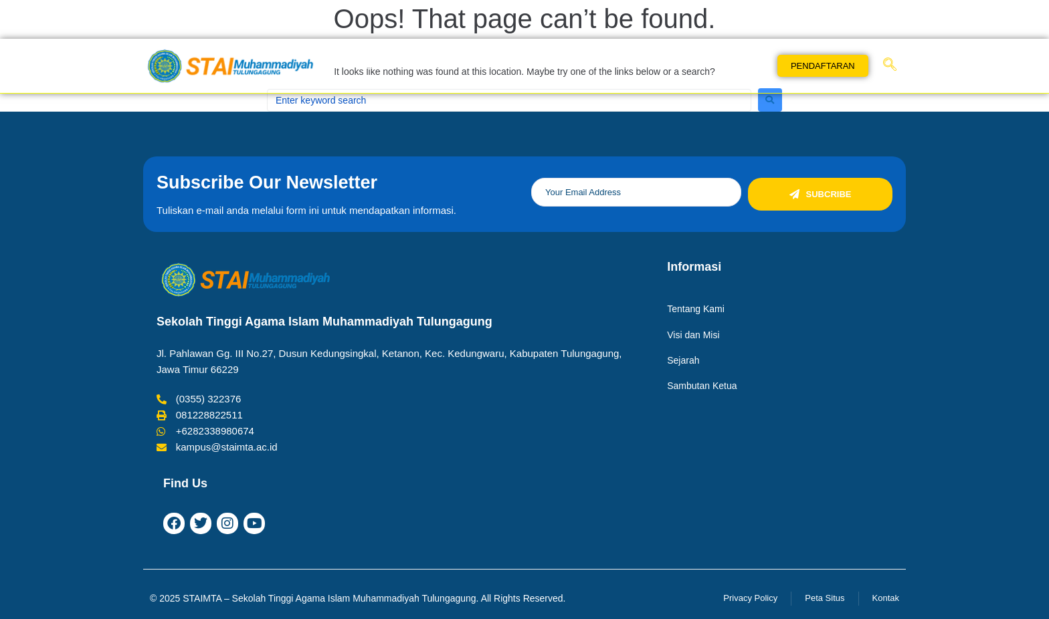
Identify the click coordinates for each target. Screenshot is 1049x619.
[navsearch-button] (889, 65)
